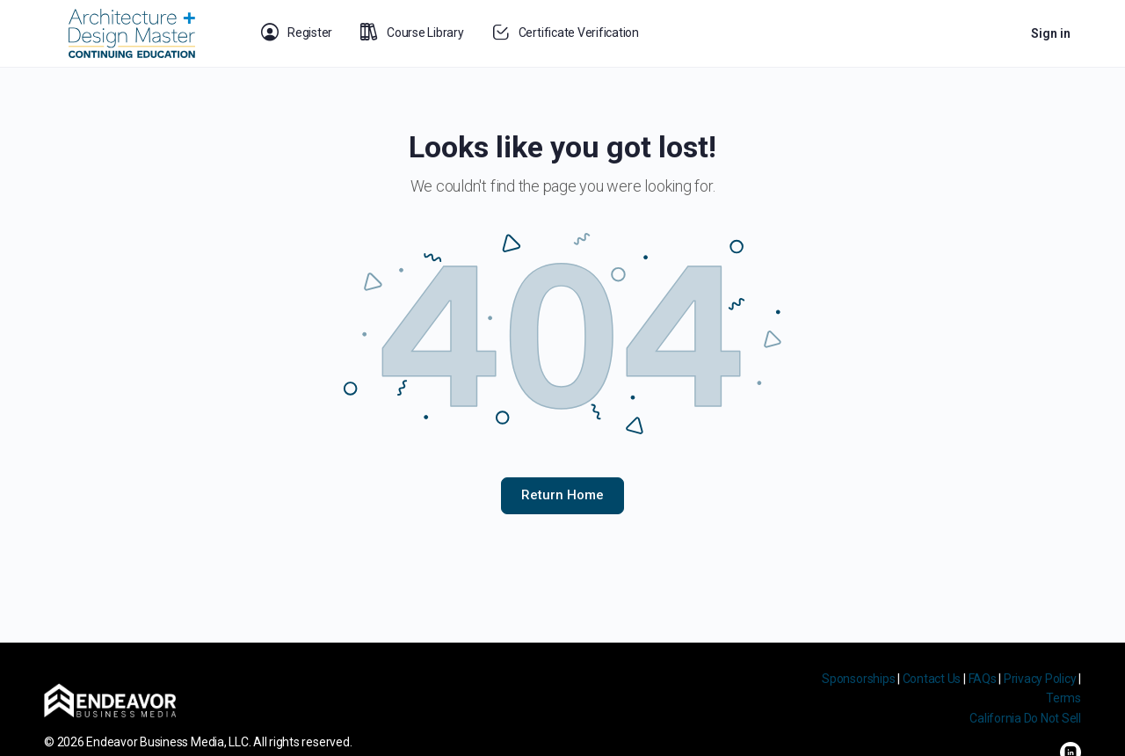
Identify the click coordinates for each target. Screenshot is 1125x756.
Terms (1063, 698)
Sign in (1051, 33)
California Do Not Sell (1025, 718)
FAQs (983, 679)
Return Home (562, 495)
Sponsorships (858, 679)
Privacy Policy (1040, 679)
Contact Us (932, 679)
